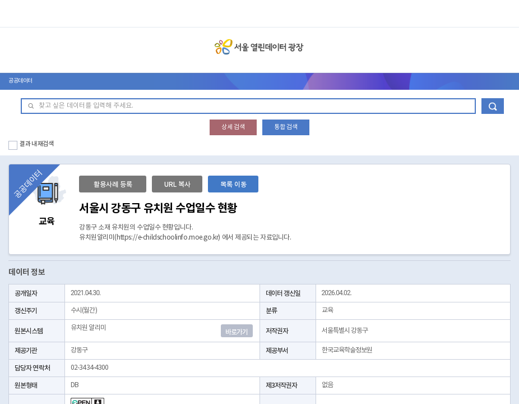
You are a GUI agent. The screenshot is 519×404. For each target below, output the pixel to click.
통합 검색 (286, 127)
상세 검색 (233, 127)
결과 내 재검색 (37, 144)
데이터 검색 (492, 106)
